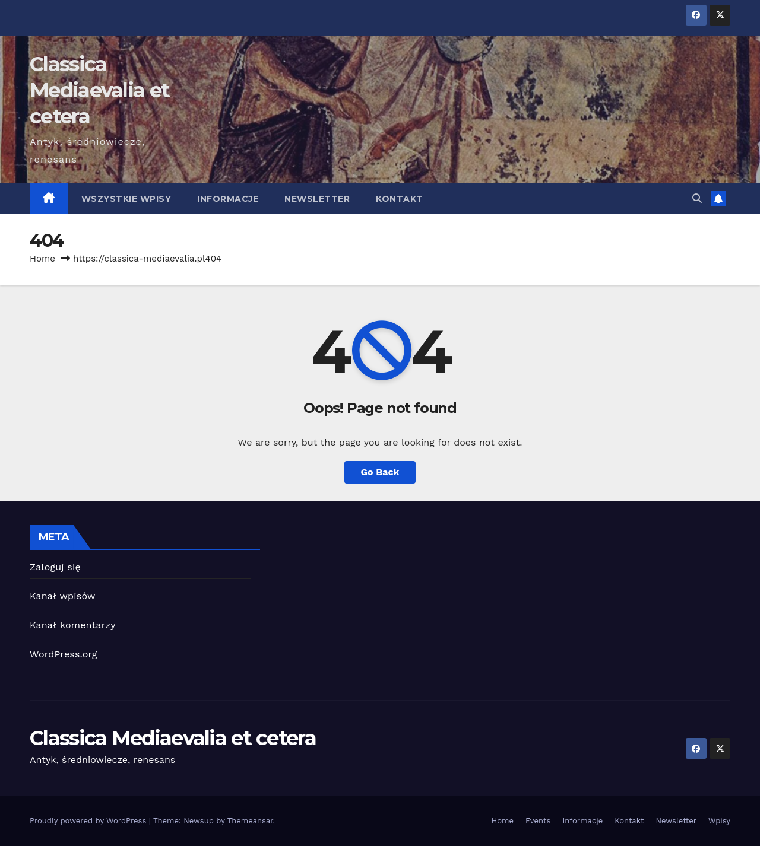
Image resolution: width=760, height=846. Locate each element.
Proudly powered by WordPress (89, 820)
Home (42, 258)
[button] (697, 198)
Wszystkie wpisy (126, 198)
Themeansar (250, 820)
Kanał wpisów (63, 596)
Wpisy (719, 820)
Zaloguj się (55, 567)
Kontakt (399, 198)
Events (537, 820)
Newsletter (317, 198)
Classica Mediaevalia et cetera (99, 90)
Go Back (380, 472)
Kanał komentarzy (73, 625)
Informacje (227, 198)
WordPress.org (63, 654)
